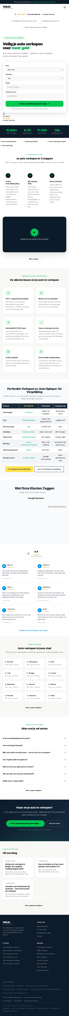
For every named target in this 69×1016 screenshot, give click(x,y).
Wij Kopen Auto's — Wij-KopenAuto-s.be (15, 993)
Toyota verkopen (43, 960)
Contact (39, 936)
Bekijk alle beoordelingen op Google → (34, 630)
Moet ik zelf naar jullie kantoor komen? (34, 767)
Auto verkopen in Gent (10, 954)
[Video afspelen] (34, 232)
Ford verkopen (42, 963)
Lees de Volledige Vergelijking (49, 469)
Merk (7, 65)
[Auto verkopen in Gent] (56, 663)
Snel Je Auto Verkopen (18, 1008)
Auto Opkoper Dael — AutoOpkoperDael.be (16, 989)
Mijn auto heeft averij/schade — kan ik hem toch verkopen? (34, 752)
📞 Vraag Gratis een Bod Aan (19, 469)
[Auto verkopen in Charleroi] (34, 697)
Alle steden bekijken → (34, 708)
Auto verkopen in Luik (10, 957)
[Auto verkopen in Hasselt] (34, 685)
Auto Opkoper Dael (42, 1008)
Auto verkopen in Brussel (11, 947)
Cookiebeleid (18, 1001)
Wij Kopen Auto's (55, 1008)
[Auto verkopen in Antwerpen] (34, 663)
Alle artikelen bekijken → (34, 905)
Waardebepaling (42, 926)
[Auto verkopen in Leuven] (56, 674)
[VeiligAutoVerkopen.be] (17, 923)
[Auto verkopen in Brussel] (13, 663)
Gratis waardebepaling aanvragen (34, 104)
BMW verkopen (42, 950)
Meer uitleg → (34, 259)
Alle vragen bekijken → (34, 790)
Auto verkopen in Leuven (11, 963)
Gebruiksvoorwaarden (31, 1001)
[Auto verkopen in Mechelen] (13, 685)
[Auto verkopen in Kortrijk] (13, 697)
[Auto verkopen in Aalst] (56, 697)
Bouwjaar (9, 74)
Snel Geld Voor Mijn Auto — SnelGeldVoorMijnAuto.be (46, 989)
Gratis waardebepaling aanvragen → (25, 823)
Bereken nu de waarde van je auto (44, 2)
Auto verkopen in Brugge (11, 960)
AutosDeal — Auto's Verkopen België (37, 986)
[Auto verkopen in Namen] (56, 685)
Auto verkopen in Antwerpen (12, 950)
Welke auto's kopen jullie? (34, 781)
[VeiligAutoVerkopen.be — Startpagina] (8, 7)
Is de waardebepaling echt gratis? (34, 738)
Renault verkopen (43, 970)
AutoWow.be (6, 1008)
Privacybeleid (7, 1001)
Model (8, 83)
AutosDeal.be (31, 1008)
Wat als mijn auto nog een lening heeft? (34, 774)
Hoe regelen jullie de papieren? (34, 760)
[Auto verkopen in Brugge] (34, 674)
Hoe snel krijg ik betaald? (34, 745)
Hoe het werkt (54, 823)
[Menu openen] (64, 7)
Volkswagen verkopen (44, 947)
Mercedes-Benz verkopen (46, 954)
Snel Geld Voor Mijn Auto (10, 1011)
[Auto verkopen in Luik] (13, 674)
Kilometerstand (11, 92)
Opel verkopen (42, 967)
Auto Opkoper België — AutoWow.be (13, 986)
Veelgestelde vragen (44, 933)
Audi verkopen (42, 957)
